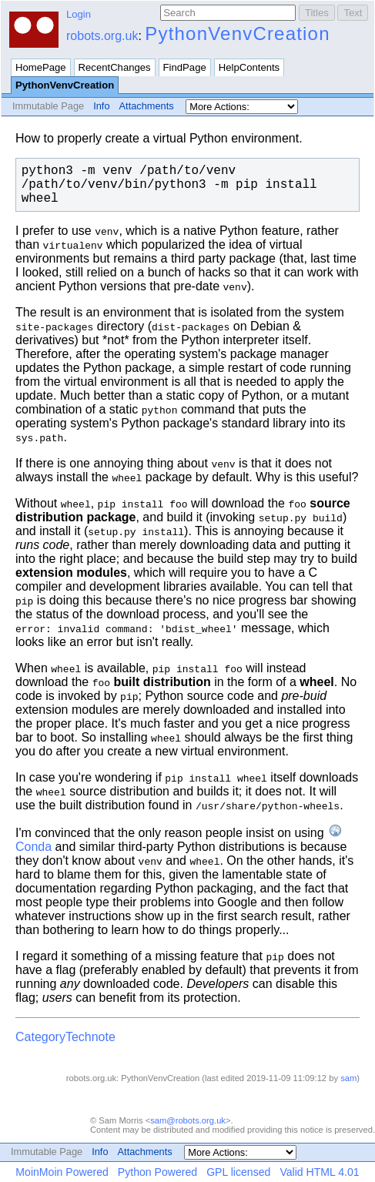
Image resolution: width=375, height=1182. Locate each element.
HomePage (40, 67)
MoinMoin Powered (62, 1172)
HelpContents (249, 67)
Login (78, 14)
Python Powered (157, 1172)
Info (101, 106)
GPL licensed (238, 1172)
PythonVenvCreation (237, 33)
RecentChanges (115, 67)
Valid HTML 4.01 (319, 1172)
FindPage (184, 67)
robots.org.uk (102, 35)
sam (348, 1078)
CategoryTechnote (65, 1036)
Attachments (146, 106)
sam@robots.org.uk (188, 1120)
